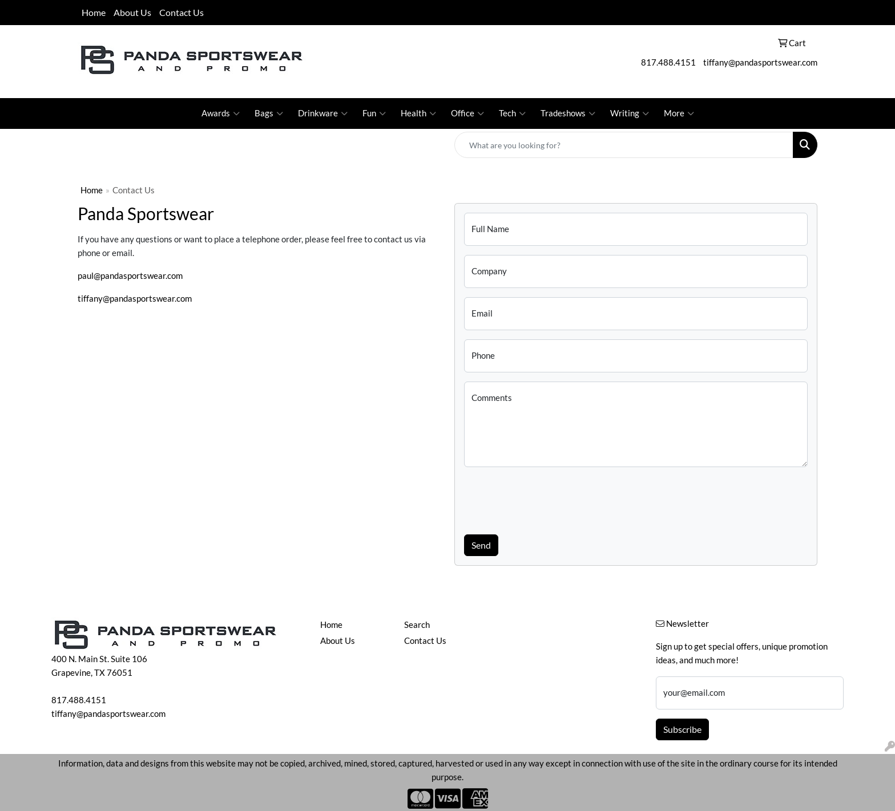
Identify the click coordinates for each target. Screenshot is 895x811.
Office (467, 113)
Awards (220, 113)
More (679, 113)
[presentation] (551, 498)
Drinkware (323, 113)
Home (94, 12)
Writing (629, 113)
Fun (374, 113)
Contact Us (181, 12)
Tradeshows (568, 113)
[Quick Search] (623, 145)
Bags (269, 113)
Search (417, 625)
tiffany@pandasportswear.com (760, 62)
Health (418, 113)
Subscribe (682, 729)
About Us (132, 12)
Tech (512, 113)
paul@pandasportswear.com (130, 276)
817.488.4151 (668, 62)
